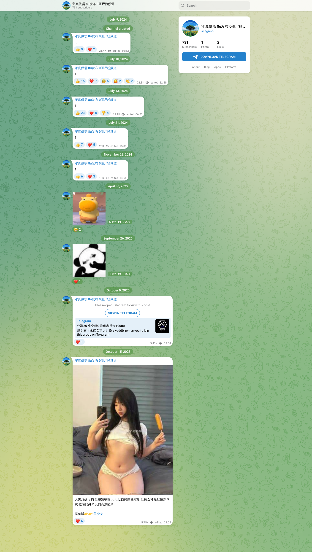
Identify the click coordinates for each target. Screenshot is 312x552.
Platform (230, 67)
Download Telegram (214, 57)
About (196, 67)
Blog (207, 67)
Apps (217, 67)
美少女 (98, 514)
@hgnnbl (207, 31)
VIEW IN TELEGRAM (122, 313)
